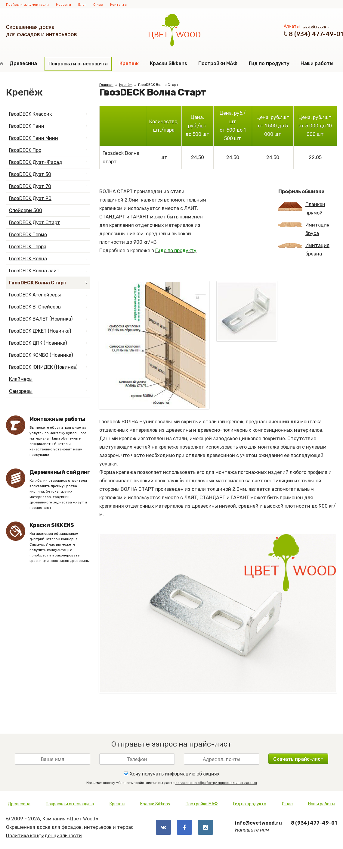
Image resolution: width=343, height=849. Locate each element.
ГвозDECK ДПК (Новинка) (38, 343)
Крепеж (129, 63)
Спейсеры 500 (25, 210)
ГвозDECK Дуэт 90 (30, 198)
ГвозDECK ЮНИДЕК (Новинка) (43, 367)
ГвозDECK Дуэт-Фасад (35, 162)
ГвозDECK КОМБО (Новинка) (41, 355)
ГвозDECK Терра (27, 246)
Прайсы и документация (27, 4)
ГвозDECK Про (25, 150)
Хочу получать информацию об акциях (172, 774)
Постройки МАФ (217, 63)
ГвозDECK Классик (30, 114)
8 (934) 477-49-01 (316, 34)
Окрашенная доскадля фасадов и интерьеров (41, 31)
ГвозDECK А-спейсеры (35, 295)
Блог (82, 4)
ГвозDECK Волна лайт (34, 271)
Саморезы (20, 391)
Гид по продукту (269, 63)
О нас (98, 4)
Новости (63, 4)
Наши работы (317, 63)
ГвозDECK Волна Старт (37, 283)
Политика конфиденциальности (44, 835)
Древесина (23, 63)
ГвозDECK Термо (28, 234)
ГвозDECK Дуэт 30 (30, 174)
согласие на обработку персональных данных (216, 783)
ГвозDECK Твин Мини (33, 138)
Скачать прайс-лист (298, 759)
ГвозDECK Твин (26, 126)
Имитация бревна (303, 250)
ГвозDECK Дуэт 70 (30, 186)
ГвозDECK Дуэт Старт (34, 222)
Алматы (292, 26)
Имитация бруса (303, 229)
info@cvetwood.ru (258, 823)
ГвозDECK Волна (28, 259)
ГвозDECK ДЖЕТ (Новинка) (40, 331)
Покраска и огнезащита (78, 64)
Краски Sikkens (168, 63)
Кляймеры (20, 379)
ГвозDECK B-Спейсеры (35, 307)
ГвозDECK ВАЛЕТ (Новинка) (41, 319)
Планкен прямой (301, 209)
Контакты (118, 4)
